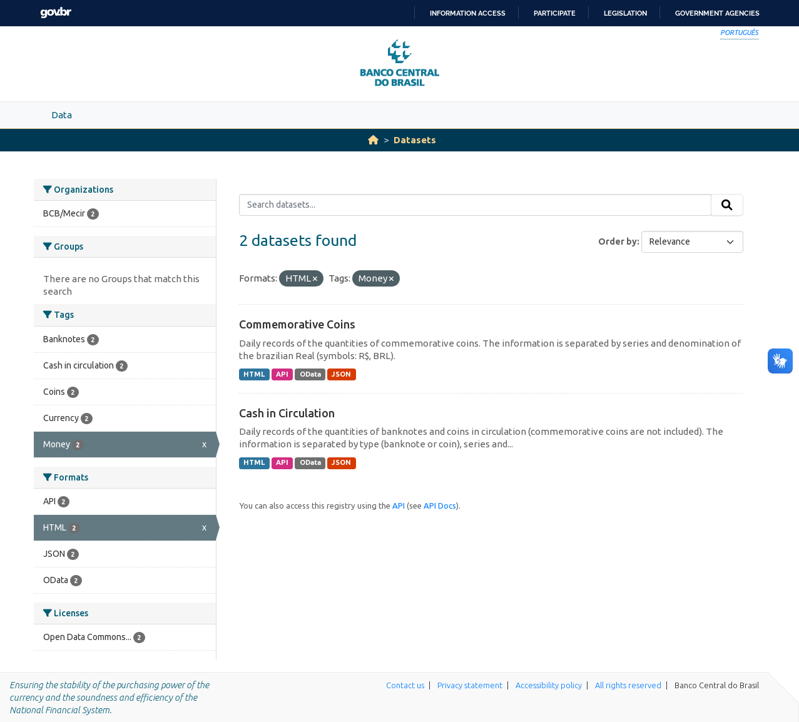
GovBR (55, 13)
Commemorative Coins (297, 324)
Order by (617, 241)
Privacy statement (469, 685)
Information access (468, 13)
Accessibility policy (549, 685)
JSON (341, 374)
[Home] (373, 140)
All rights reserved (628, 685)
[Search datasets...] (475, 205)
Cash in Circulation (287, 413)
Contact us (405, 685)
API (282, 374)
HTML (254, 374)
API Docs (440, 505)
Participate (555, 13)
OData (310, 374)
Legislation (625, 13)
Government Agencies (717, 13)
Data (61, 114)
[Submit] (727, 205)
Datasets (415, 140)
